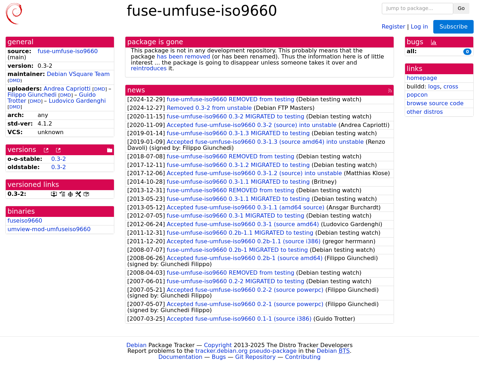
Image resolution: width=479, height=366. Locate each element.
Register (393, 26)
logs (434, 86)
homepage (422, 78)
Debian (136, 345)
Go (461, 8)
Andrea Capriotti (67, 88)
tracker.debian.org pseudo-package (245, 350)
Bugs (219, 357)
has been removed (183, 56)
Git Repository (255, 357)
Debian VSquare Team (78, 74)
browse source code (435, 103)
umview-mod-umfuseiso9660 (49, 229)
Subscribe (453, 26)
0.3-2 (58, 159)
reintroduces (148, 68)
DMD (14, 80)
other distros (425, 111)
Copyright (218, 345)
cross (450, 86)
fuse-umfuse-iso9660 (68, 51)
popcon (417, 94)
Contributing (303, 357)
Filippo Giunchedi (32, 94)
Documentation (180, 357)
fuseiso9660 (25, 220)
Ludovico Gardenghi (77, 100)
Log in (419, 26)
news (136, 90)
